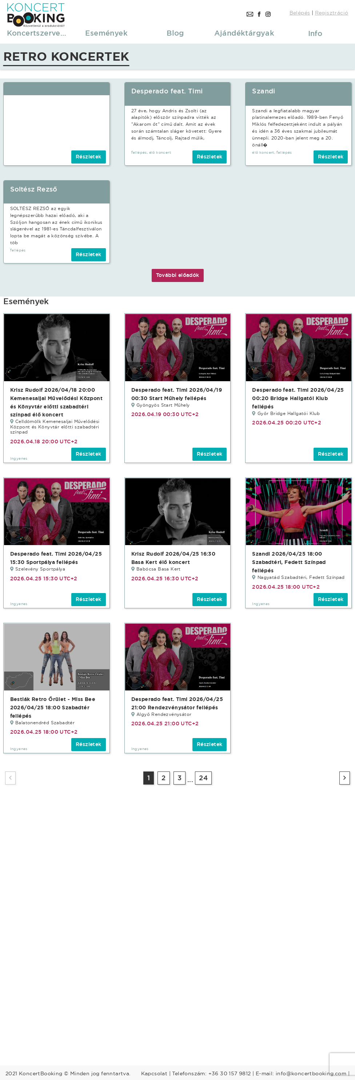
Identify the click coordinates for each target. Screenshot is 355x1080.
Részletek (88, 156)
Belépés (300, 12)
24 (203, 778)
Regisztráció (331, 12)
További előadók (177, 275)
